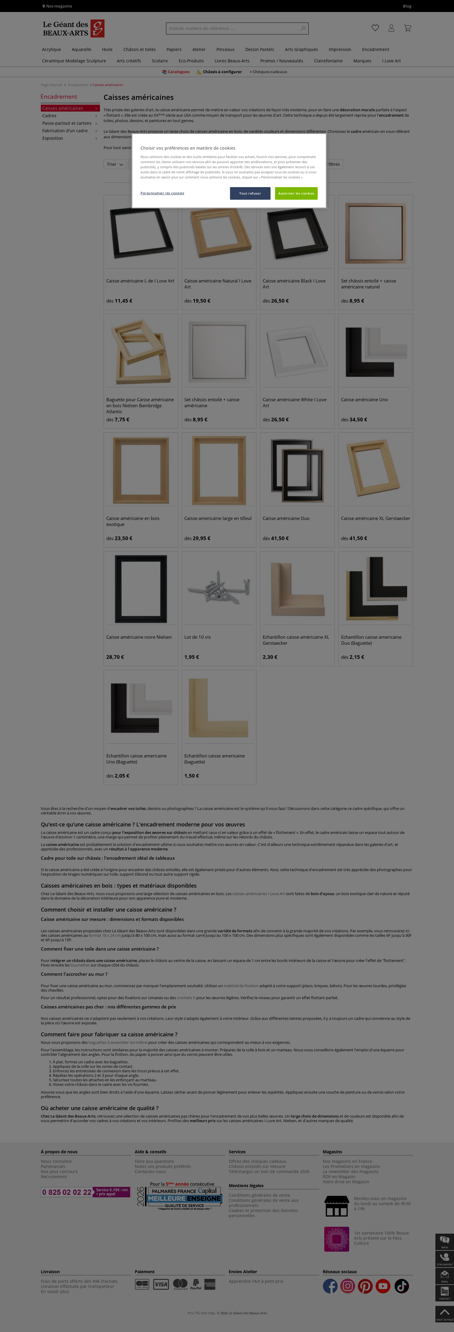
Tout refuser (250, 193)
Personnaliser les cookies (162, 193)
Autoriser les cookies (296, 193)
